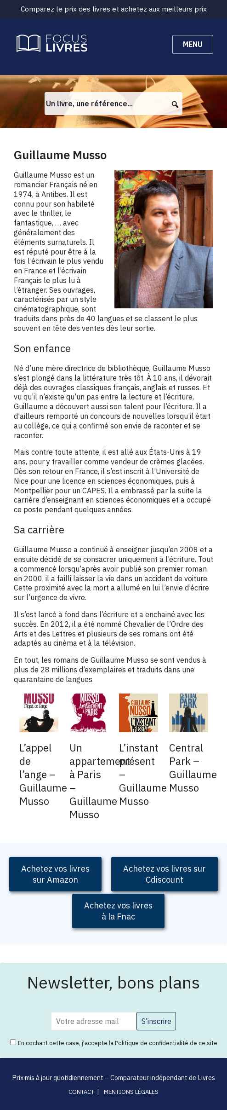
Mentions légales (131, 1092)
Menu (193, 44)
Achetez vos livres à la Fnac (118, 910)
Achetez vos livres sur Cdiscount (164, 874)
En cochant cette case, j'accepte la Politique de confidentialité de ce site (117, 1043)
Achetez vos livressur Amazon (55, 874)
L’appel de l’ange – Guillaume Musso (43, 774)
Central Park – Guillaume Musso (193, 767)
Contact (81, 1092)
